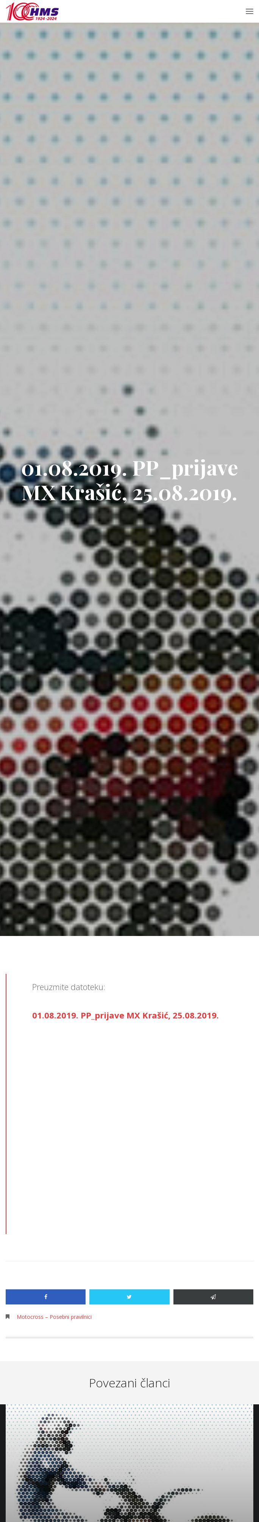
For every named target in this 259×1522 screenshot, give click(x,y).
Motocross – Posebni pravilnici (54, 1316)
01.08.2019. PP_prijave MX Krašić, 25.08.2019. (125, 1015)
